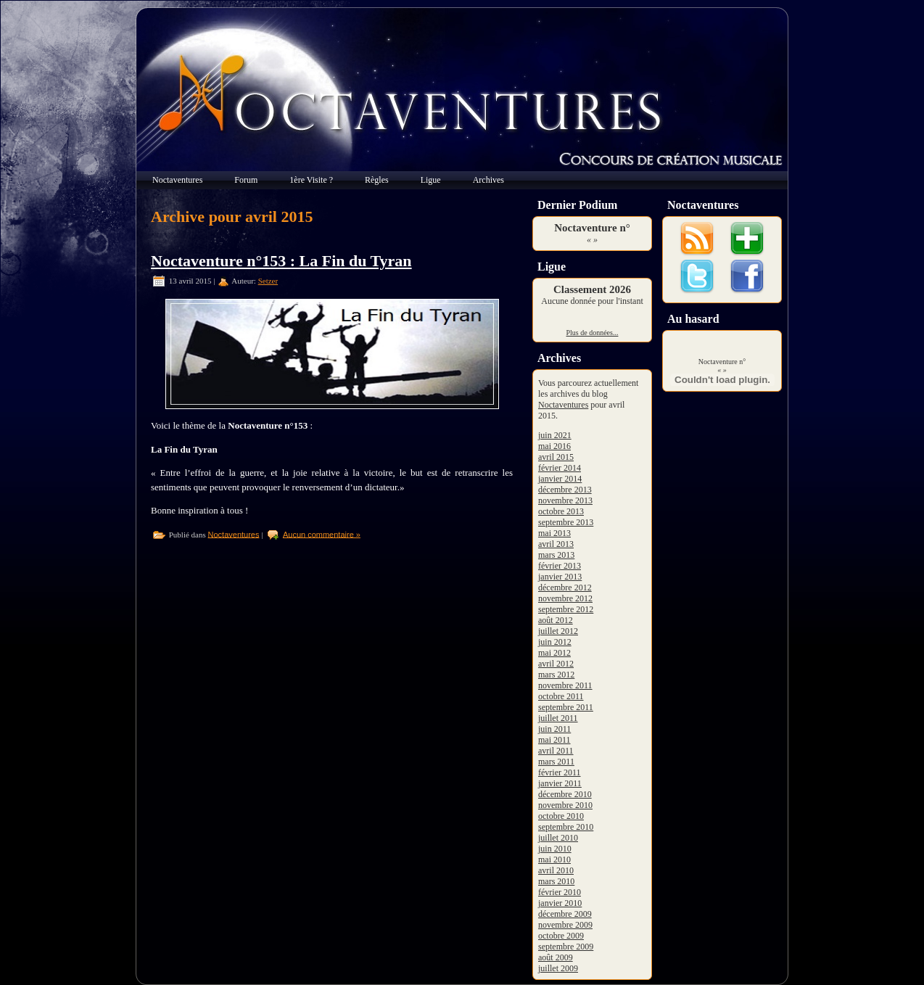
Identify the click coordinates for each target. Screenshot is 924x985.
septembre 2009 (565, 946)
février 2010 (559, 892)
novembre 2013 (565, 500)
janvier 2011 (560, 783)
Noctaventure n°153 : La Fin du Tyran (281, 261)
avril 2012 (556, 664)
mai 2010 (554, 859)
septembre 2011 (565, 707)
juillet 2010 (558, 838)
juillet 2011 (558, 718)
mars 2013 (556, 555)
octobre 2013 (561, 511)
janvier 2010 (560, 903)
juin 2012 (555, 642)
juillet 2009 (558, 968)
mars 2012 (556, 674)
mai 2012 (554, 653)
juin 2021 (555, 435)
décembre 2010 (565, 794)
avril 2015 (556, 457)
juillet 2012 (558, 631)
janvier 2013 (560, 577)
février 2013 (559, 566)
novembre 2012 (565, 598)
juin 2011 (554, 729)
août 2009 (555, 957)
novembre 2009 (565, 925)
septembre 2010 (565, 827)
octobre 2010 (561, 816)
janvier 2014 (560, 479)
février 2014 (559, 468)
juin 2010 (555, 849)
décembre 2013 (565, 490)
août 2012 (555, 620)
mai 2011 (554, 740)
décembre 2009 (565, 914)
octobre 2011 (561, 696)
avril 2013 (556, 544)
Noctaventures (234, 533)
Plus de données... (592, 333)
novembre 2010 (565, 805)
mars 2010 (556, 881)
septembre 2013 (565, 522)
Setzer (268, 280)
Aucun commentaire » (321, 533)
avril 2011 (556, 751)
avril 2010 (556, 870)
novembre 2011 (565, 685)
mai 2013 (554, 533)
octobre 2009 (561, 936)
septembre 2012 (565, 609)
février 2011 (559, 772)
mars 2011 (556, 762)
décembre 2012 (565, 587)
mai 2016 (554, 446)
